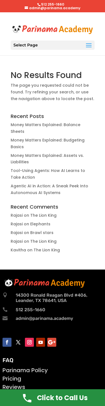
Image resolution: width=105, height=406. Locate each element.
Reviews (14, 387)
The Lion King (43, 215)
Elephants (40, 224)
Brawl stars (41, 232)
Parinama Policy (25, 370)
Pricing (12, 379)
